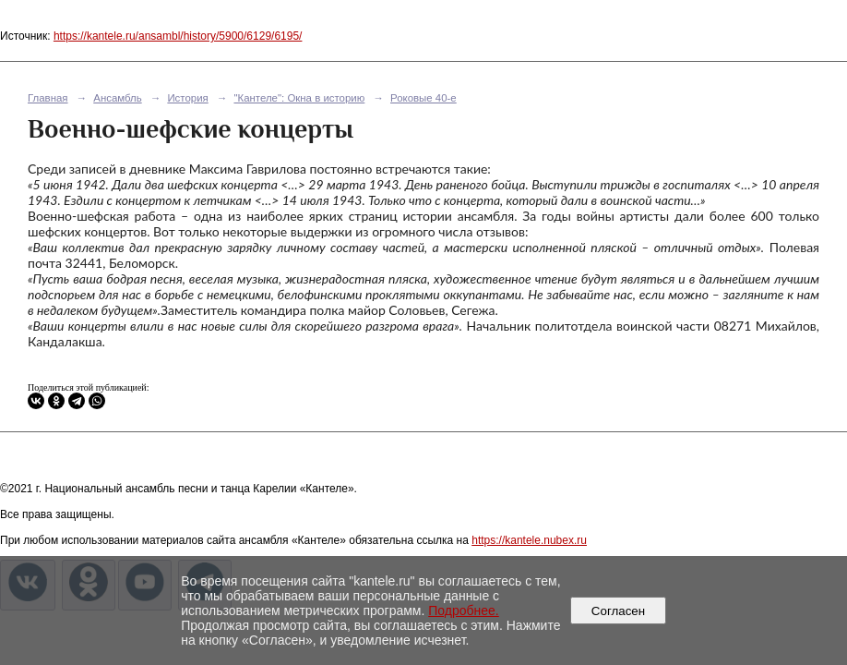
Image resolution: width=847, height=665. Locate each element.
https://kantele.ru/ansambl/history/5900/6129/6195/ (178, 36)
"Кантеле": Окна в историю (298, 97)
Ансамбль (117, 97)
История (187, 97)
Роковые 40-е (423, 97)
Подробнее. (463, 610)
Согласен (617, 611)
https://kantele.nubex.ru (529, 540)
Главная (48, 97)
